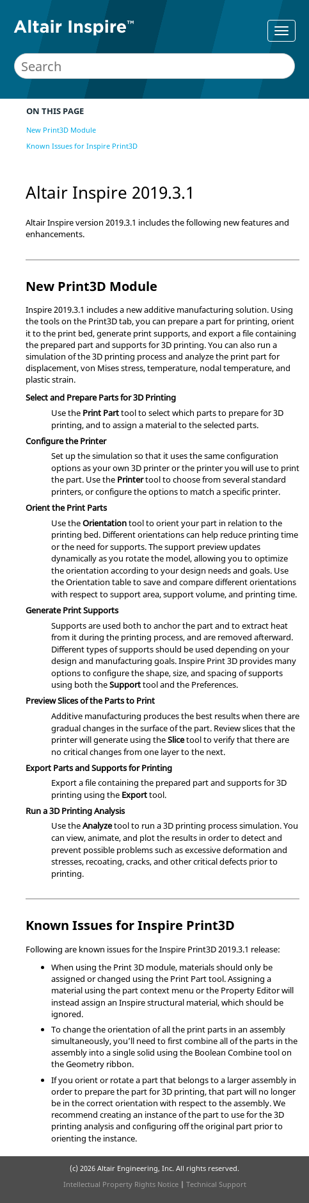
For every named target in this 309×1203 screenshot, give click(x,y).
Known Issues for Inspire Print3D (82, 146)
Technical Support (216, 1184)
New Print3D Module (61, 130)
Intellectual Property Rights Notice (120, 1184)
